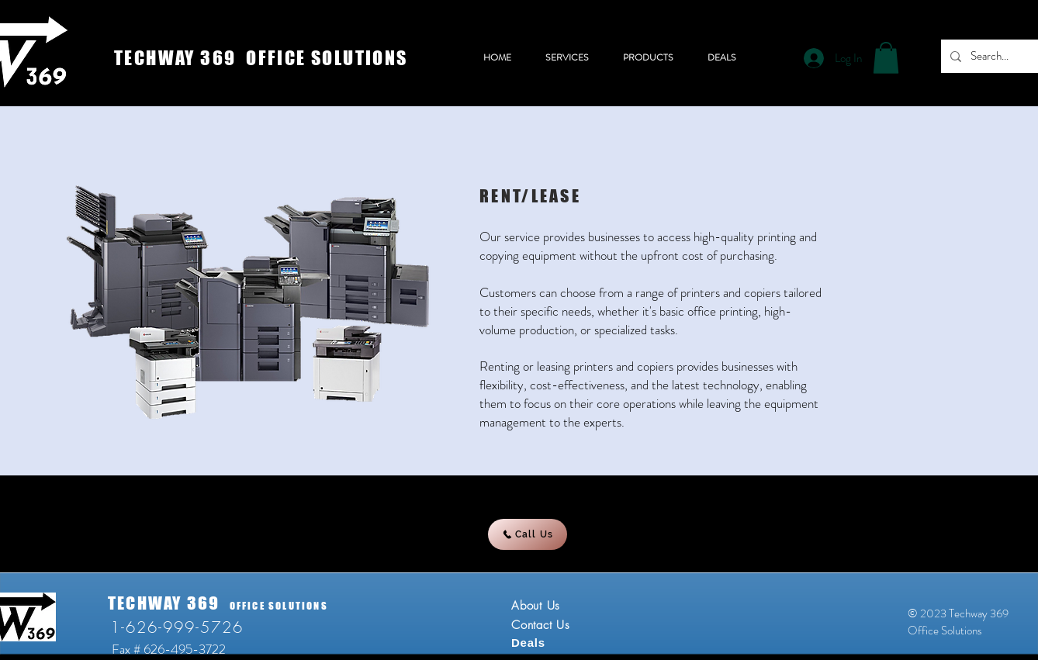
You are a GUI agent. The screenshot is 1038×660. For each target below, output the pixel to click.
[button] (886, 58)
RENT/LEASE (530, 195)
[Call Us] (527, 534)
